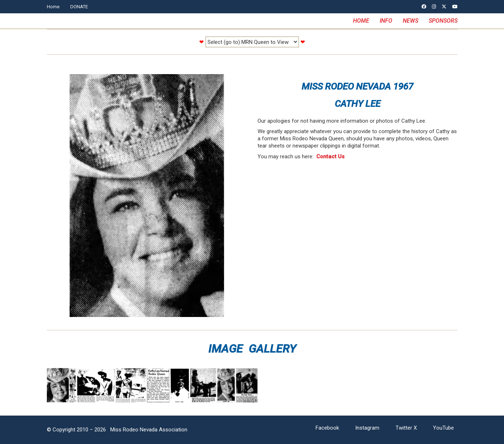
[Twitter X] (406, 428)
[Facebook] (327, 428)
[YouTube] (443, 428)
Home (53, 6)
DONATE (79, 6)
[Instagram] (367, 428)
